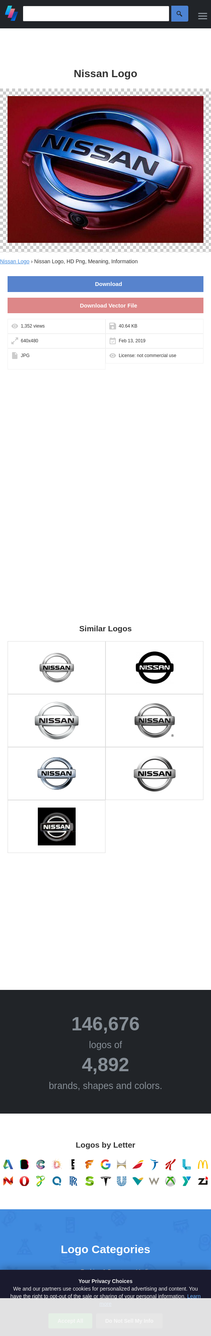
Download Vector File (108, 305)
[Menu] (202, 16)
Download (108, 284)
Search (179, 14)
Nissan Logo (14, 261)
